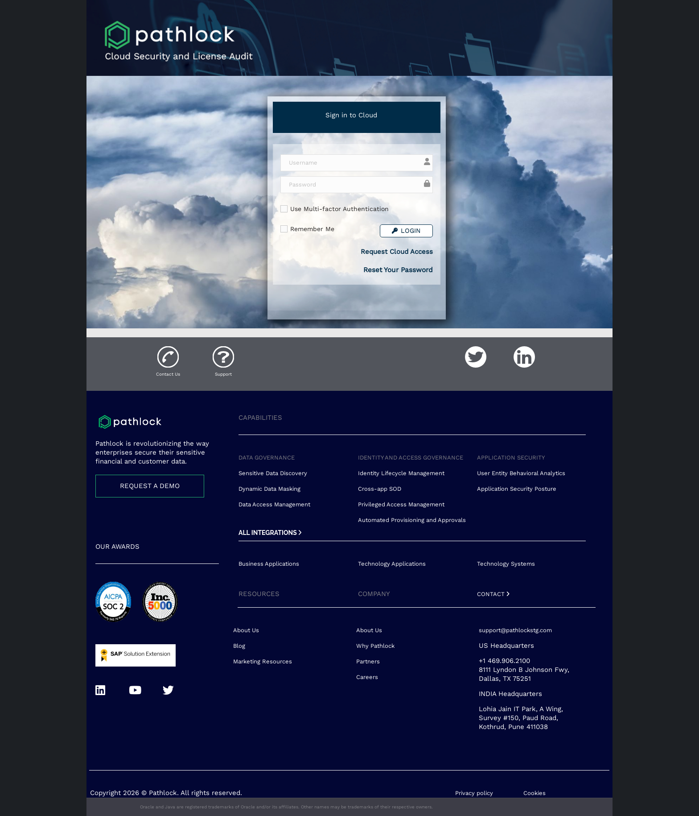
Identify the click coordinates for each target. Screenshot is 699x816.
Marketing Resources (262, 661)
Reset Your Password (398, 270)
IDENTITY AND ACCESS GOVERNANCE (410, 457)
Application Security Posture (516, 488)
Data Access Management (274, 504)
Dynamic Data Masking (269, 488)
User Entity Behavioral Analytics (521, 473)
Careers (367, 677)
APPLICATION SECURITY (511, 457)
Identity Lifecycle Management (401, 473)
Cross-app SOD (379, 488)
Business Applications (268, 563)
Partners (368, 661)
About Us (246, 630)
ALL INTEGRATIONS (269, 532)
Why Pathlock (375, 645)
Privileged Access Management (401, 504)
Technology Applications (392, 563)
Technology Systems (506, 563)
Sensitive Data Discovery (272, 473)
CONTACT (493, 594)
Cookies (534, 793)
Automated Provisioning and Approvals (412, 520)
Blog (239, 645)
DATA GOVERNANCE (266, 457)
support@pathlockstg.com (515, 630)
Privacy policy (474, 793)
